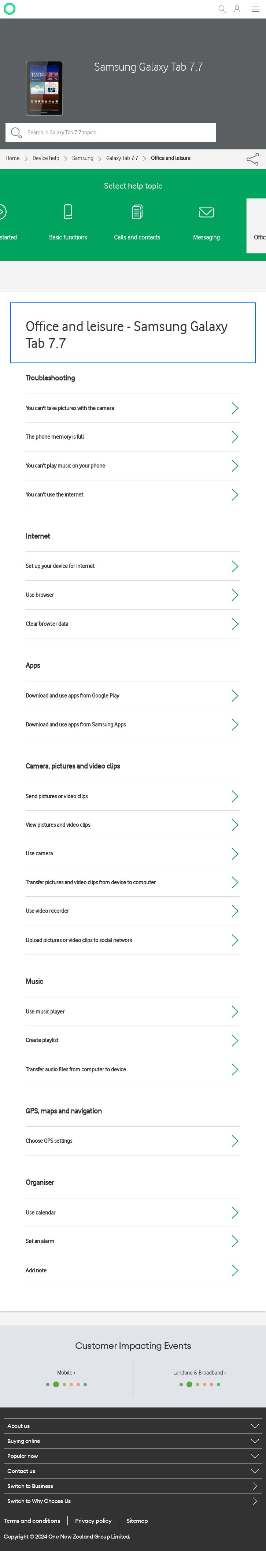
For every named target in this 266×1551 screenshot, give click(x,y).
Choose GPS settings (49, 1141)
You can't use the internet (54, 494)
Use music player (45, 1011)
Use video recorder (47, 911)
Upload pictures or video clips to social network (79, 940)
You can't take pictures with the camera (70, 408)
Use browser (40, 595)
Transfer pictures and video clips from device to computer (91, 882)
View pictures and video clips (58, 825)
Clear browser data (47, 624)
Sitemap (137, 1520)
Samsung (82, 158)
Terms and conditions (32, 1520)
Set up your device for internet (60, 566)
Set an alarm (40, 1241)
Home (12, 158)
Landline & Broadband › (199, 1372)
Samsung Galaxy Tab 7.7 (148, 66)
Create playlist (42, 1040)
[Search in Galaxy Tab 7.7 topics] (110, 132)
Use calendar (40, 1212)
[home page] (9, 8)
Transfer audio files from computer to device (76, 1069)
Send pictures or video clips (57, 796)
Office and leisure (171, 158)
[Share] (260, 157)
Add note (36, 1270)
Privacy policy (93, 1520)
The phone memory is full (55, 437)
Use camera (39, 853)
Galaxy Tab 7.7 (122, 158)
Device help (46, 158)
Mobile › (66, 1372)
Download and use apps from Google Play (72, 695)
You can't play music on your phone (65, 465)
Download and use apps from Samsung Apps (76, 724)
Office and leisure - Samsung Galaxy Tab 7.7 (127, 334)
